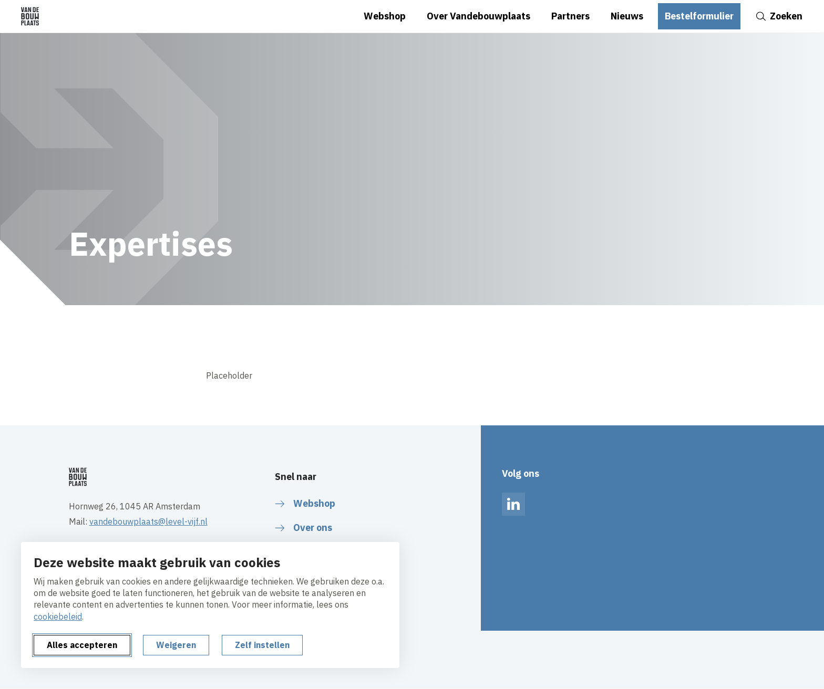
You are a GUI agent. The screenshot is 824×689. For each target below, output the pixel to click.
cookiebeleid (58, 616)
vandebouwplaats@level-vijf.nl (148, 521)
